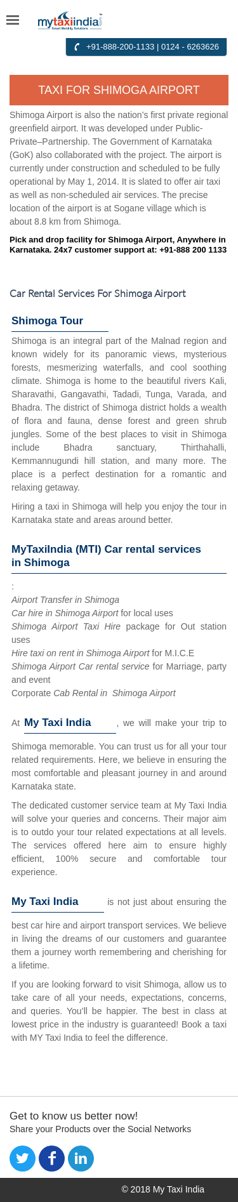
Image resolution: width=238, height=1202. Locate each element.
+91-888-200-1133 (120, 46)
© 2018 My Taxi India (162, 1189)
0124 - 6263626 (190, 46)
